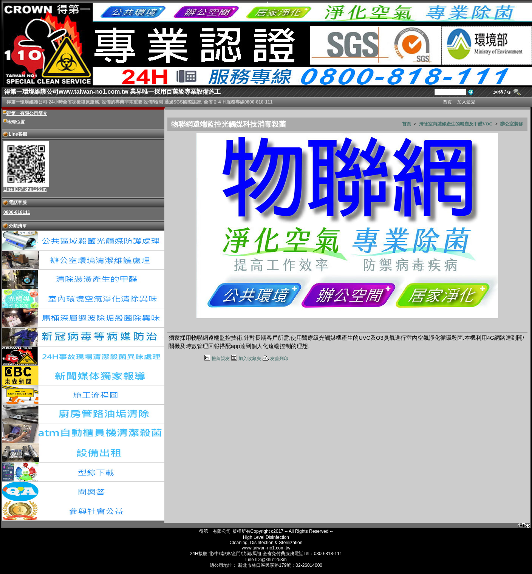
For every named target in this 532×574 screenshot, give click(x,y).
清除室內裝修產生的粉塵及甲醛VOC (455, 124)
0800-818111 (16, 212)
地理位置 (16, 122)
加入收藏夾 (249, 358)
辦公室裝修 (511, 124)
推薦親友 (221, 358)
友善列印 (279, 358)
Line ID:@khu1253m (24, 189)
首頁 (406, 124)
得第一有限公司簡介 (26, 113)
